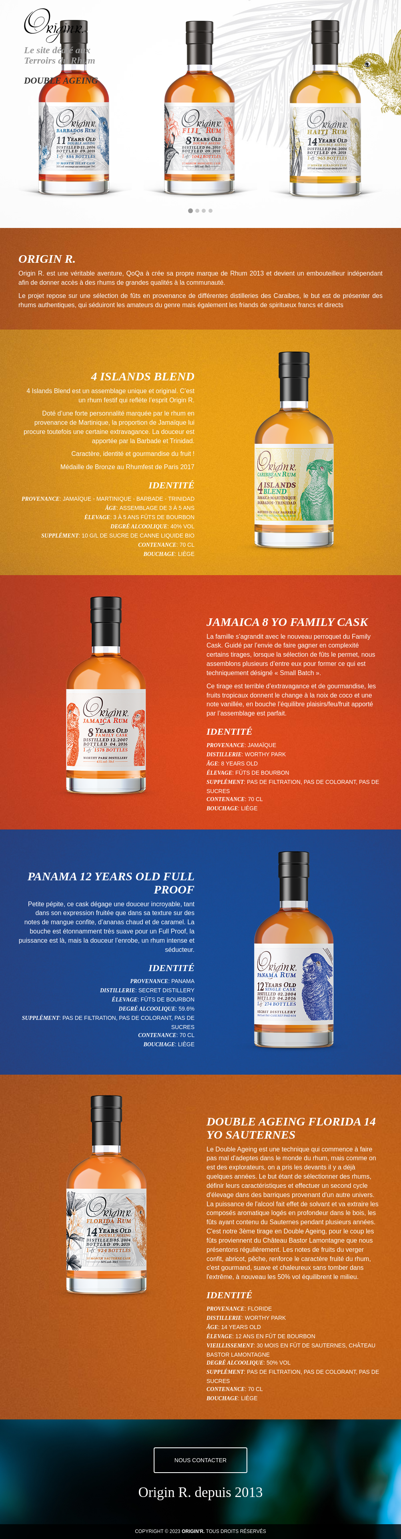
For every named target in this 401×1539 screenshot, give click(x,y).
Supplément (59, 536)
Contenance (157, 545)
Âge (111, 508)
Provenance (41, 499)
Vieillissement (230, 1346)
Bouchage (159, 554)
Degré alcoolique (138, 527)
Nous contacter (200, 1460)
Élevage (97, 517)
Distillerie (224, 755)
